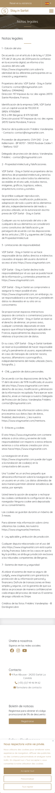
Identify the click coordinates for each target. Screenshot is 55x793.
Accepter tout (27, 771)
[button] (48, 3)
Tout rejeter (27, 786)
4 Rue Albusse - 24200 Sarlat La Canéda (27, 676)
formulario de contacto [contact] (27, 687)
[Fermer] (53, 740)
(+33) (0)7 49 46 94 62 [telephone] (27, 682)
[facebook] (12, 651)
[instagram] (18, 651)
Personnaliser (27, 778)
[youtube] (24, 651)
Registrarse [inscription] (27, 721)
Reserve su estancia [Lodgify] (21, 3)
